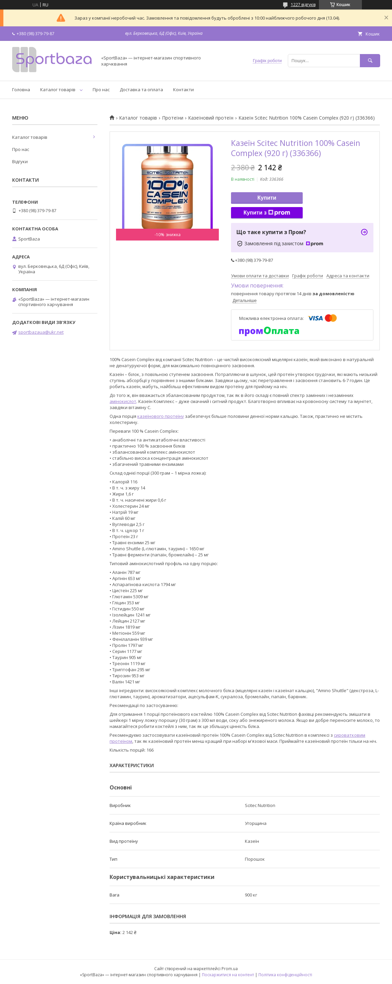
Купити (266, 198)
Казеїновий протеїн (210, 118)
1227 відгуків (303, 4)
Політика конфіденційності (285, 975)
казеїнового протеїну (160, 416)
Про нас (101, 89)
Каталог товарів (57, 89)
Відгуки (20, 161)
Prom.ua (230, 969)
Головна (21, 89)
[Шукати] (370, 60)
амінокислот (123, 401)
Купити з (267, 213)
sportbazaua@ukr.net (41, 332)
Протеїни (172, 118)
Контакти (183, 89)
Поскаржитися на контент (228, 975)
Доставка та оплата (141, 89)
